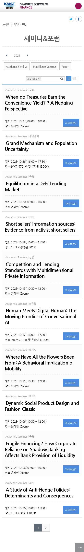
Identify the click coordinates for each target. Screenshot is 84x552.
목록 (68, 78)
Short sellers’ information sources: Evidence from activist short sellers (40, 227)
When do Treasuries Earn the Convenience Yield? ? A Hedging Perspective (39, 102)
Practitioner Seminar (44, 66)
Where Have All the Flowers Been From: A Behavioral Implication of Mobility (40, 362)
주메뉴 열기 (78, 6)
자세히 (71, 122)
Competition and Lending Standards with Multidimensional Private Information (39, 270)
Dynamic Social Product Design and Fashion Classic (42, 406)
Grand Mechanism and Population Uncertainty (41, 146)
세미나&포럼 (20, 24)
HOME (4, 25)
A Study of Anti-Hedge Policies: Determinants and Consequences (39, 492)
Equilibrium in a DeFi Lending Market (35, 186)
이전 (7, 55)
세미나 (8, 24)
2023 (17, 55)
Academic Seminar (17, 66)
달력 (74, 78)
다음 (27, 55)
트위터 (71, 19)
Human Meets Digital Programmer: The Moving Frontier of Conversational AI (40, 316)
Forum (65, 66)
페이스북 (78, 19)
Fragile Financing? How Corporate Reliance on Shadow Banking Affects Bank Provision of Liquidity (41, 449)
